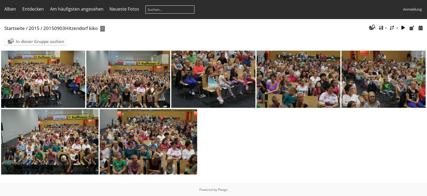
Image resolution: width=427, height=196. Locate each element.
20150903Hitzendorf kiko (70, 28)
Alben (10, 9)
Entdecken (33, 9)
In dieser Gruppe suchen (40, 41)
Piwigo (223, 189)
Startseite (14, 28)
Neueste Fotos (124, 9)
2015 (34, 28)
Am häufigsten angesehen (76, 9)
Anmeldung (412, 9)
